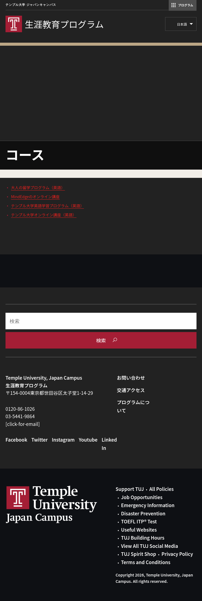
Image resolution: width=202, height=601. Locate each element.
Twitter (39, 439)
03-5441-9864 (20, 416)
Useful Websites (139, 529)
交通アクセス (131, 390)
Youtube (88, 439)
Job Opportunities (141, 497)
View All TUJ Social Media (149, 545)
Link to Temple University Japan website (61, 504)
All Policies (161, 488)
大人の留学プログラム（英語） (38, 187)
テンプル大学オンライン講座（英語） (44, 214)
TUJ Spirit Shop (138, 553)
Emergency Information (147, 505)
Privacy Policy (177, 553)
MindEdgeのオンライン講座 (35, 196)
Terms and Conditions (145, 562)
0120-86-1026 (20, 408)
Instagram (63, 439)
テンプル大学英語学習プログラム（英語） (47, 205)
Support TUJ (130, 488)
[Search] (101, 321)
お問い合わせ (131, 377)
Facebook (16, 439)
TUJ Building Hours (142, 537)
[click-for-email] (23, 423)
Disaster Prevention (143, 513)
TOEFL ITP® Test (139, 521)
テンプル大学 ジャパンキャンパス (31, 5)
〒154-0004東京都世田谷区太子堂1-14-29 (49, 392)
